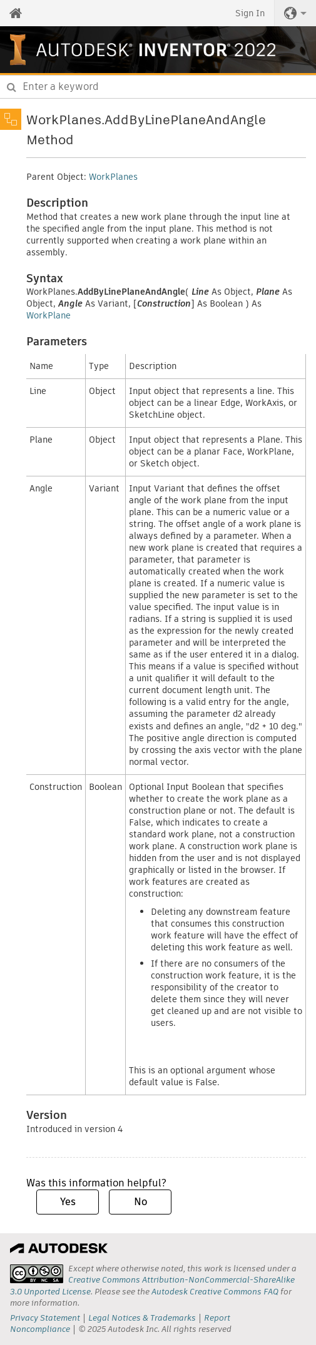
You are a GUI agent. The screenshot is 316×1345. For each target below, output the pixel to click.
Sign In (250, 13)
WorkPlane (48, 315)
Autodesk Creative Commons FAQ (214, 1292)
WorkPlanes (113, 176)
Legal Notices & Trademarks (142, 1318)
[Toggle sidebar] (10, 119)
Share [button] (300, 125)
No (140, 1202)
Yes (68, 1202)
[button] (295, 13)
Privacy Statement (45, 1318)
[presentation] (36, 1273)
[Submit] (12, 87)
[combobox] (158, 87)
